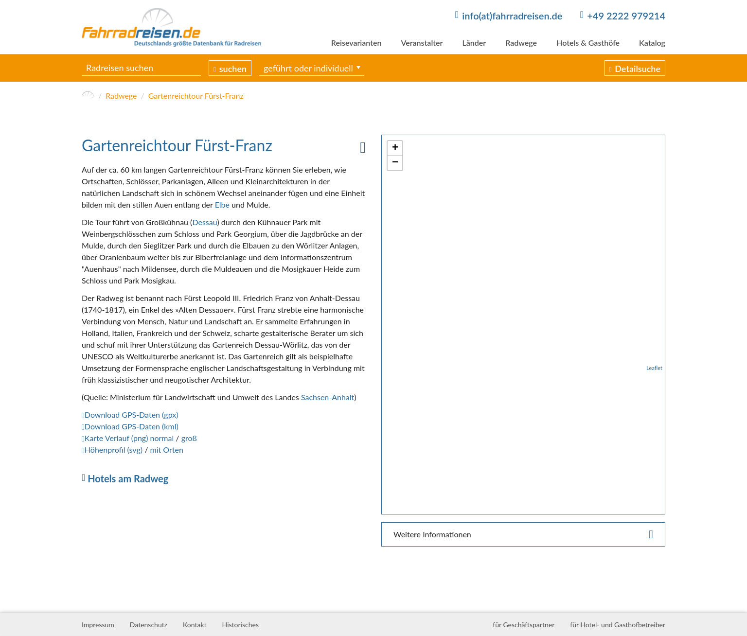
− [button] (395, 163)
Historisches (240, 624)
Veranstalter (422, 42)
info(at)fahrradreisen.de (512, 15)
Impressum (98, 624)
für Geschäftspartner (523, 624)
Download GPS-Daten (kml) (131, 426)
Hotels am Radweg (128, 478)
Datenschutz (148, 624)
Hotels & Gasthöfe (588, 42)
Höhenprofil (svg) (113, 449)
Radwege (521, 42)
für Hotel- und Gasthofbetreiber (617, 624)
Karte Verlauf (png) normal (129, 437)
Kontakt (195, 624)
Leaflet (654, 368)
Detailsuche (637, 68)
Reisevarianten (356, 42)
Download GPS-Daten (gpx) (131, 414)
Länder (474, 42)
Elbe (222, 204)
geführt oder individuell (308, 68)
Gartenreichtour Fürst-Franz (196, 95)
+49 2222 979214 (626, 15)
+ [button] (395, 148)
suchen (233, 68)
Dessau (204, 222)
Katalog (652, 42)
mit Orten (166, 449)
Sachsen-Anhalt (327, 397)
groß (189, 437)
